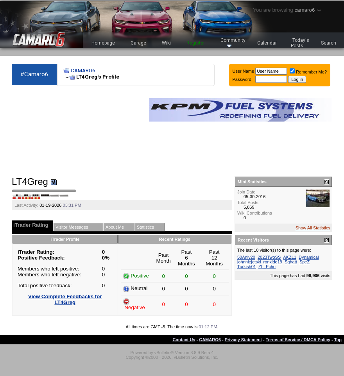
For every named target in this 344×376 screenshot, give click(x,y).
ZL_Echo (267, 266)
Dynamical (309, 257)
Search (328, 43)
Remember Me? (308, 72)
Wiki (166, 43)
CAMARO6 (83, 70)
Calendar (267, 43)
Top (338, 339)
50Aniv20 (246, 257)
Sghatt (291, 262)
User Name (243, 71)
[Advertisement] (55, 131)
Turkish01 (246, 266)
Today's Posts (300, 43)
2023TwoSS (269, 257)
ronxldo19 (272, 262)
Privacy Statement (243, 339)
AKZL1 (289, 257)
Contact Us (183, 339)
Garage (138, 43)
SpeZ (304, 262)
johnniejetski (249, 262)
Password (242, 79)
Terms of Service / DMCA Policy (298, 339)
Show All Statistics (313, 228)
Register (195, 43)
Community (232, 42)
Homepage (103, 43)
